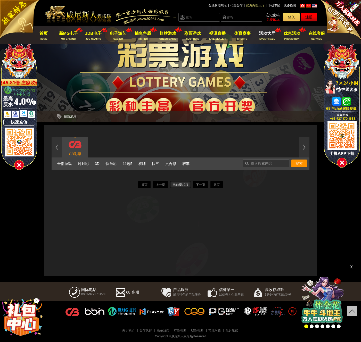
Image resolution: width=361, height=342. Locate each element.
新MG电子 (68, 35)
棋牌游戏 (168, 35)
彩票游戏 (192, 35)
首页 (144, 185)
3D (97, 164)
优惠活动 (292, 35)
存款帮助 (180, 330)
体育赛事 (242, 35)
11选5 (127, 164)
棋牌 (142, 164)
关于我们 (128, 330)
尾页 (217, 185)
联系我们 (163, 330)
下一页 (200, 185)
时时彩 (83, 164)
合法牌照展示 (217, 5)
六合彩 (170, 164)
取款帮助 (197, 330)
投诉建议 (232, 330)
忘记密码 (273, 15)
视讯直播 (217, 35)
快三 (155, 164)
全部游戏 (64, 164)
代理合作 (236, 5)
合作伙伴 (146, 330)
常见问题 (214, 330)
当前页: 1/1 (180, 185)
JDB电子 (93, 35)
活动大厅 (267, 35)
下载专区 (274, 5)
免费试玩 (273, 19)
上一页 (160, 185)
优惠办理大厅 (255, 5)
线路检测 (290, 5)
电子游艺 (118, 35)
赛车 (186, 164)
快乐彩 (111, 164)
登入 (291, 17)
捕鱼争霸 (143, 35)
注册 (309, 17)
